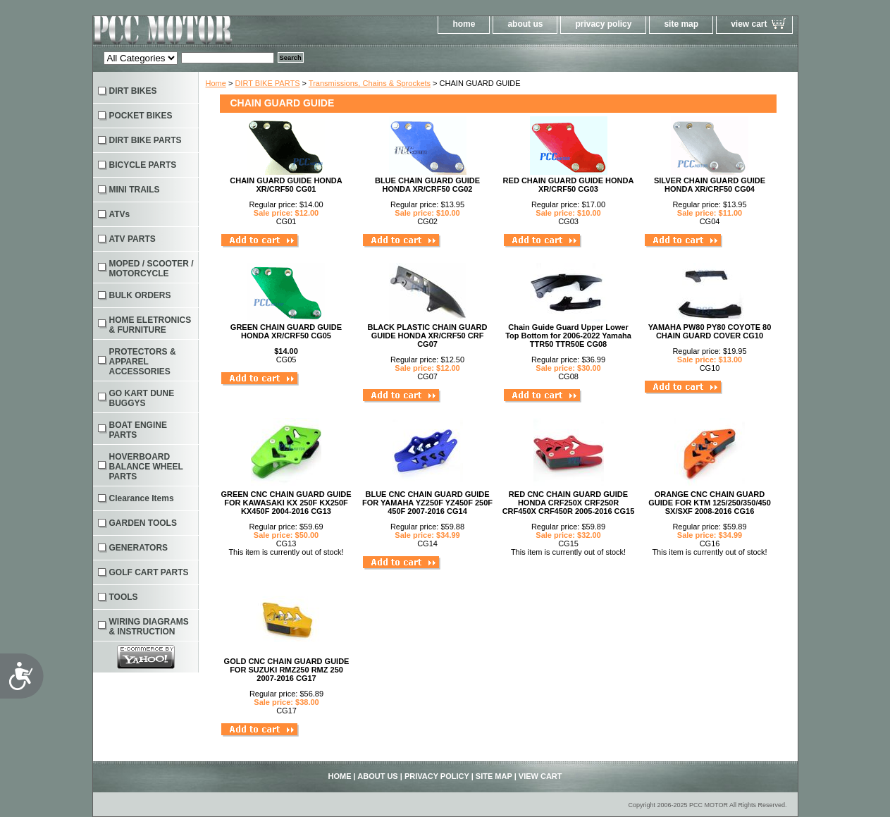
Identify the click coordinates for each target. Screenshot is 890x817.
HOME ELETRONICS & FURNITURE (150, 325)
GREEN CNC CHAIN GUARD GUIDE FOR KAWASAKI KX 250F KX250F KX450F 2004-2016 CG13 (286, 502)
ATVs (119, 214)
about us (525, 24)
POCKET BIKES (141, 116)
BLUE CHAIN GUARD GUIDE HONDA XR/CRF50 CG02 (427, 184)
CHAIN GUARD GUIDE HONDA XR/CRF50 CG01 (286, 184)
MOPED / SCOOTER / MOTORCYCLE (151, 268)
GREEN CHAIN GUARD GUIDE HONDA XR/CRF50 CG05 (286, 331)
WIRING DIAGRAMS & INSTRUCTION (149, 627)
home (463, 24)
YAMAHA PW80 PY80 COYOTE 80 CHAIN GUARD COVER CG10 (710, 331)
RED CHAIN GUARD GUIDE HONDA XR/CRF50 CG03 (568, 184)
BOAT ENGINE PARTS (138, 430)
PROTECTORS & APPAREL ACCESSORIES (142, 361)
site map (681, 24)
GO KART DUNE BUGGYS (142, 398)
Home (216, 83)
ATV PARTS (132, 239)
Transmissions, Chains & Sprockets (370, 83)
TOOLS (123, 597)
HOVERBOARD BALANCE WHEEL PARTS (146, 466)
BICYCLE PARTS (143, 165)
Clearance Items (141, 498)
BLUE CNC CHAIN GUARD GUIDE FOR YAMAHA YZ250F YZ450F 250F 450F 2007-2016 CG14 (427, 502)
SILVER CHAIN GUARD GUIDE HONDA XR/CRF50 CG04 (709, 184)
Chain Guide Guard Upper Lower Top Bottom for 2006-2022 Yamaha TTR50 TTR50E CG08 (568, 335)
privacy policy (603, 24)
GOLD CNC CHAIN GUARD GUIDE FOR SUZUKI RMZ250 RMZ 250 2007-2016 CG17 (287, 669)
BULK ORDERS (140, 295)
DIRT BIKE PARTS (267, 83)
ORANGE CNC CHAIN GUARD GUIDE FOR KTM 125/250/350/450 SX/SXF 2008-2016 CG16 (709, 502)
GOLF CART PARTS (149, 572)
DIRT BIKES (133, 91)
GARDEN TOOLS (143, 523)
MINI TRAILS (134, 190)
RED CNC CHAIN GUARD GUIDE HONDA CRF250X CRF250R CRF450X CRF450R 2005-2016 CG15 (568, 502)
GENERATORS (138, 548)
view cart (749, 24)
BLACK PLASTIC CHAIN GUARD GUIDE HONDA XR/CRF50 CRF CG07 (428, 335)
